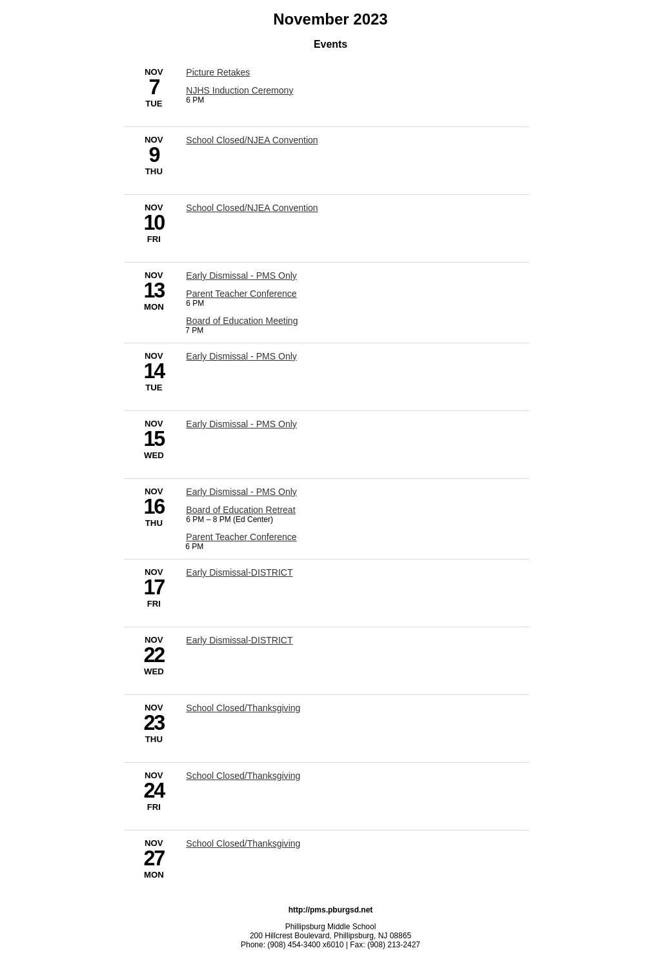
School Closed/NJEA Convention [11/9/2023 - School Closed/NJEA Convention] (252, 140)
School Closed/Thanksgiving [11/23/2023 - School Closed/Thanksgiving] (243, 708)
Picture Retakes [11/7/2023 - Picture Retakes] (218, 72)
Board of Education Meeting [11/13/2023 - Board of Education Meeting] (242, 321)
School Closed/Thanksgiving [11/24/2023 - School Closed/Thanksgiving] (243, 776)
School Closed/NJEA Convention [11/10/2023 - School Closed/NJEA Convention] (252, 208)
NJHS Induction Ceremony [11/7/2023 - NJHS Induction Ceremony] (239, 90)
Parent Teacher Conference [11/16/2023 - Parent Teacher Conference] (241, 537)
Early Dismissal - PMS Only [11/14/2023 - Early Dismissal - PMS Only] (241, 356)
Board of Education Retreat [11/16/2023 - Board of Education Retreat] (240, 510)
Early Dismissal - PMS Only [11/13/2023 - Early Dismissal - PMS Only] (241, 275)
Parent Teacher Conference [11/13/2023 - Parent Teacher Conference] (241, 293)
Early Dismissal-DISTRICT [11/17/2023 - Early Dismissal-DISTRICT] (239, 572)
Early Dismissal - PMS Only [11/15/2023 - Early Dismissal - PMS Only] (241, 424)
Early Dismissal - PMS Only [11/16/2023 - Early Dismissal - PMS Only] (241, 492)
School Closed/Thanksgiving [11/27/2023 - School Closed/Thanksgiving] (243, 843)
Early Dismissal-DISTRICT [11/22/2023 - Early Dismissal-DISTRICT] (239, 640)
